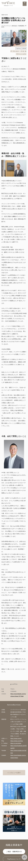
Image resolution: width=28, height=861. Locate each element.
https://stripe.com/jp (15, 738)
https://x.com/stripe (15, 743)
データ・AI (23, 51)
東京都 (24, 48)
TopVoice (18, 48)
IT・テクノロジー (15, 51)
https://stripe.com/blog (16, 741)
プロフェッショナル (21, 54)
